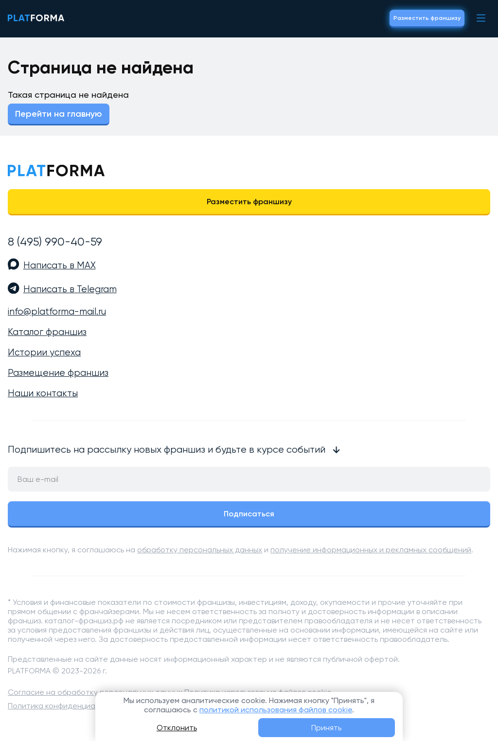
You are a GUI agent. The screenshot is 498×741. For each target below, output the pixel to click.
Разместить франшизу (427, 18)
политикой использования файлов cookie (275, 709)
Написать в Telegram (70, 289)
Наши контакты (43, 393)
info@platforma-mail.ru (57, 311)
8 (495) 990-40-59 (55, 241)
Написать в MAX (59, 265)
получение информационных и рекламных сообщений (370, 549)
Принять (326, 727)
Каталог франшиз (47, 332)
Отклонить (177, 727)
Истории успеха (44, 352)
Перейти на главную (58, 113)
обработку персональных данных (199, 549)
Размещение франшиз (58, 373)
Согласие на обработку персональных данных (95, 692)
